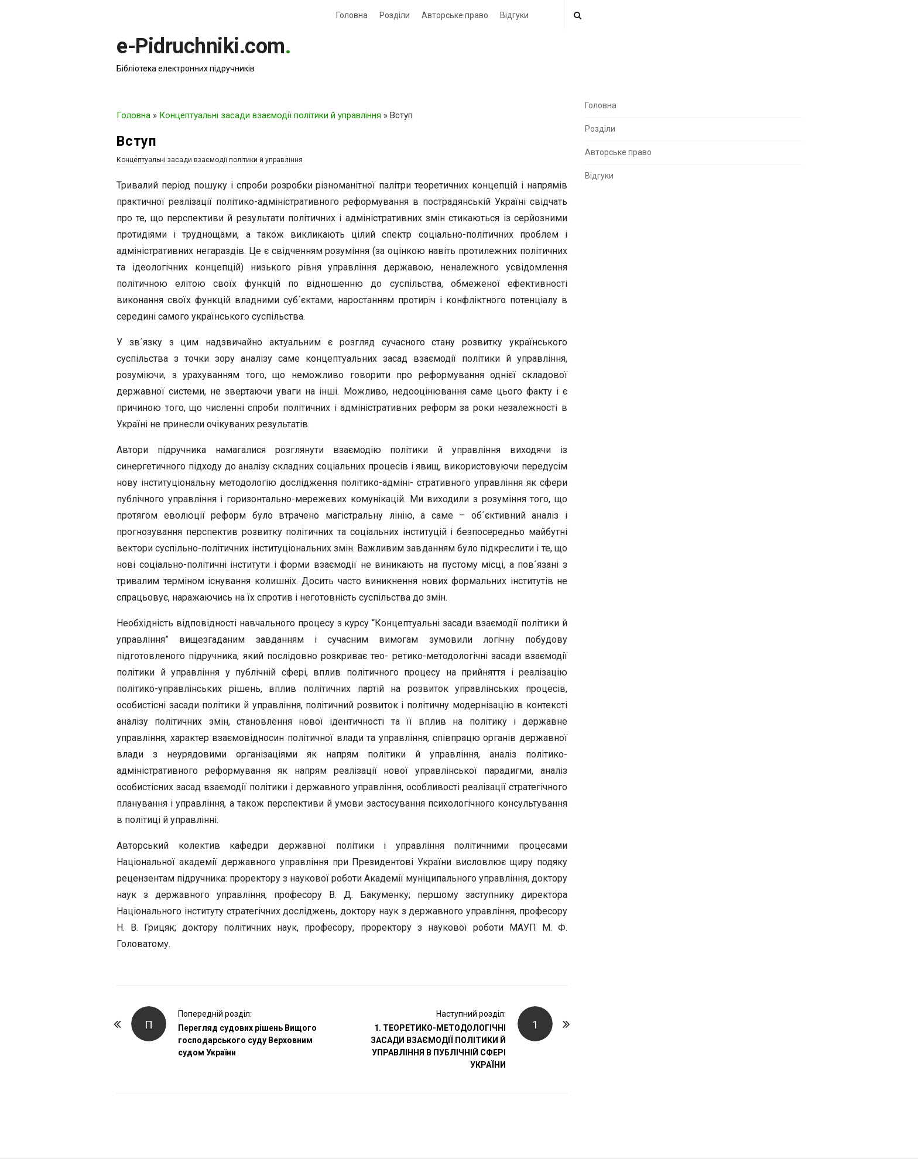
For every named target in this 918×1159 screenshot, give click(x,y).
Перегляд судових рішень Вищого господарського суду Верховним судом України (247, 1040)
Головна (352, 15)
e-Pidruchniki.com (201, 46)
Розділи (394, 15)
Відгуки (514, 15)
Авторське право (455, 15)
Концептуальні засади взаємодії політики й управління (270, 115)
